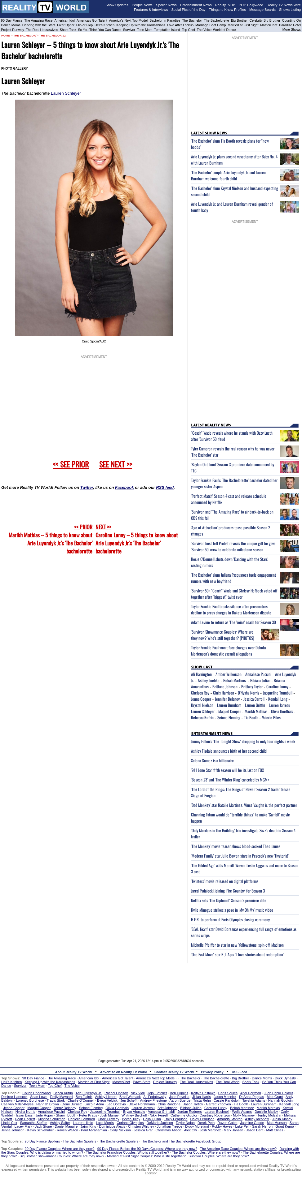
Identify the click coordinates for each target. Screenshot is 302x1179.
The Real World (227, 1082)
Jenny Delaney (65, 1108)
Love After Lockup (180, 25)
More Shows (291, 29)
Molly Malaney (244, 1115)
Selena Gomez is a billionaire (212, 760)
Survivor (129, 30)
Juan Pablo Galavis (278, 1093)
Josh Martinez (210, 1130)
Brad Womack (130, 1097)
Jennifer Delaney (227, 699)
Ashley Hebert (106, 1097)
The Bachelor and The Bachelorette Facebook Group (181, 1141)
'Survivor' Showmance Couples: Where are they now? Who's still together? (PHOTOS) (222, 635)
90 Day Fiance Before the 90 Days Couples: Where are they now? (147, 1149)
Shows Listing (290, 9)
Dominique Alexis (112, 1126)
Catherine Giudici (184, 1115)
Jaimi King (88, 1126)
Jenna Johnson (12, 1130)
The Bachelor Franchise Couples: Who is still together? (127, 1152)
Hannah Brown (47, 1104)
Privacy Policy (212, 1072)
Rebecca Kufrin (202, 717)
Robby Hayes (222, 1126)
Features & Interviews (151, 9)
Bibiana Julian (260, 680)
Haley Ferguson (202, 1119)
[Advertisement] (151, 1006)
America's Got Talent (92, 20)
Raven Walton (67, 1130)
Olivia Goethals (282, 711)
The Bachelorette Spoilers (119, 1141)
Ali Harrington (201, 674)
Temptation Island (167, 30)
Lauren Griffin (255, 705)
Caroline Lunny (277, 686)
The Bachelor (192, 20)
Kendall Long (277, 699)
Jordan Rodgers (189, 1111)
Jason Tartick (193, 1104)
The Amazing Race (38, 20)
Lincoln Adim (94, 1104)
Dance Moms (10, 25)
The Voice (204, 30)
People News (142, 5)
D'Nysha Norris (248, 693)
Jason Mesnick (225, 1097)
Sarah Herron (262, 1126)
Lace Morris (105, 1123)
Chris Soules (228, 1093)
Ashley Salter (60, 1123)
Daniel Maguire (66, 1126)
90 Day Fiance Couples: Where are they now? (60, 1149)
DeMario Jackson (160, 1123)
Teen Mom (145, 30)
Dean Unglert (25, 1119)
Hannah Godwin (280, 1100)
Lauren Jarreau (279, 705)
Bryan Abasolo (134, 1111)
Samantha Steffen (33, 1123)
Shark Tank (68, 30)
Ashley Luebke (209, 680)
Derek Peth (206, 1123)
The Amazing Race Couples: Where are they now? (238, 1149)
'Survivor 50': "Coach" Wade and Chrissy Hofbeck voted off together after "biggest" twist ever (234, 593)
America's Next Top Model (128, 20)
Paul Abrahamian (94, 1130)
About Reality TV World (73, 1072)
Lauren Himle (83, 1123)
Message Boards (262, 9)
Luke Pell (242, 1126)
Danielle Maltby (266, 1111)
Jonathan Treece (169, 1126)
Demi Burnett (72, 1104)
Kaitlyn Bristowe (203, 1093)
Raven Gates (227, 1123)
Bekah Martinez (234, 680)
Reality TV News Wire (284, 5)
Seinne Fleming (228, 717)
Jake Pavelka (179, 1097)
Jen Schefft (128, 1100)
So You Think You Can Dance (100, 30)
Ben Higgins (179, 1093)
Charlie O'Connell (81, 1100)
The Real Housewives (42, 30)
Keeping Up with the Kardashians (140, 25)
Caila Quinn (152, 1119)
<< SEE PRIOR (71, 464)
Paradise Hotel (290, 25)
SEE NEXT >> (115, 464)
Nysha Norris (25, 1111)
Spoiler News (166, 5)
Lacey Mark (23, 1126)
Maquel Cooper (229, 711)
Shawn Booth (66, 1115)
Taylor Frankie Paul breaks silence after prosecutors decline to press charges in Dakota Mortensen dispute (231, 609)
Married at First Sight (243, 25)
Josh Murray (109, 1115)
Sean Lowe (38, 1097)
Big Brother (239, 20)
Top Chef (188, 30)
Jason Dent (255, 1130)
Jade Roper (44, 1115)
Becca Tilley (131, 1119)
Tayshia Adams (253, 1100)
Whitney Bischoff (134, 1115)
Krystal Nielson (202, 705)
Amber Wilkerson (228, 674)
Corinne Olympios (130, 1123)
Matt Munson (277, 1123)
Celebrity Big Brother (265, 20)
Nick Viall (137, 1093)
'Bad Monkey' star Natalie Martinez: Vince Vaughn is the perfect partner (244, 805)
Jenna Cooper (201, 699)
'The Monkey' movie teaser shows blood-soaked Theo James (235, 846)
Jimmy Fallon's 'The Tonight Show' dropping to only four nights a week (243, 741)
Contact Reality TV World (174, 1072)
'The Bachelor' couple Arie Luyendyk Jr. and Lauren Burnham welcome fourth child (228, 175)
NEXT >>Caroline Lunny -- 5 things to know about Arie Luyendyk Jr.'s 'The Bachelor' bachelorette (136, 539)
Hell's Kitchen (104, 25)
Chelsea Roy (200, 693)
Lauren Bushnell (217, 1111)
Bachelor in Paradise (164, 20)
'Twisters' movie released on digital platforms (224, 881)
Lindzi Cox (9, 1123)
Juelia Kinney (282, 1119)
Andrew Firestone (153, 1100)
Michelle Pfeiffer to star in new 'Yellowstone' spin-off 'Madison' (237, 945)
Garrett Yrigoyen (218, 1104)
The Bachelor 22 (52, 35)
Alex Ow (190, 1130)
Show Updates (116, 5)
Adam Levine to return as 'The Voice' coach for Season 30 (233, 622)
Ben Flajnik (84, 1097)
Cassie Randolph (227, 1100)
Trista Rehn (202, 1100)
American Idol (64, 20)
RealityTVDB (225, 5)
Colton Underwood (36, 1093)
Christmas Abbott (168, 1130)
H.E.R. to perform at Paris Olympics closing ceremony (230, 919)
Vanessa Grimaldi (161, 1111)
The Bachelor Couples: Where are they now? (206, 1152)
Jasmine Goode (252, 1123)
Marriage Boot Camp (210, 25)
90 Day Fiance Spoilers (42, 1141)
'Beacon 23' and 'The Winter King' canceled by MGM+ (230, 780)
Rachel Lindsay (116, 1093)
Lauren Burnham (229, 705)
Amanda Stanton (229, 1119)
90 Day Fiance (11, 20)
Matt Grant (275, 1097)
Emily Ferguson (175, 1119)
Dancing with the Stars (39, 25)
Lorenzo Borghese (30, 1100)
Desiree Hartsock (14, 1097)
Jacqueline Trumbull (277, 693)
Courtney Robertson (215, 1115)
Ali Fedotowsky (154, 1097)
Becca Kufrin (63, 1093)
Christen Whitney (141, 1126)
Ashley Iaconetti (257, 1119)
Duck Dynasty (285, 1078)
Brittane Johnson (225, 686)
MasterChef (268, 25)
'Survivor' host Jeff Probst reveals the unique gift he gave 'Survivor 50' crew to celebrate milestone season (233, 546)
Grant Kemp (284, 1126)
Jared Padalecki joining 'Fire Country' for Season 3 (228, 891)
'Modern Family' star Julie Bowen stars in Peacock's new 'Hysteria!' (240, 856)
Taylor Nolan (185, 1123)
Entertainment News (196, 5)
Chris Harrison (223, 693)
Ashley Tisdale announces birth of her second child (229, 751)
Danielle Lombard (81, 1119)
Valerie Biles (271, 717)
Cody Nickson (120, 1130)
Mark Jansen (233, 1130)
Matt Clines (274, 1130)
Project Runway (12, 30)
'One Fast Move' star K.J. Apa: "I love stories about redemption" (237, 954)
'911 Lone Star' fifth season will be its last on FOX (227, 770)
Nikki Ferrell (159, 1115)
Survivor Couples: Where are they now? (219, 1156)
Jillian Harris (201, 1097)
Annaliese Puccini (258, 674)
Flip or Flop (84, 25)
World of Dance (224, 30)
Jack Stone (43, 1126)
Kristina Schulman (51, 1119)
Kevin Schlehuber (40, 1130)
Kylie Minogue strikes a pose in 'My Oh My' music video (232, 910)
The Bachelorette (216, 20)
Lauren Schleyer (66, 93)
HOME (5, 35)
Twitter (86, 487)
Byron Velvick (107, 1100)
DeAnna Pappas (251, 1097)
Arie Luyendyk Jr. (89, 1093)
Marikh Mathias (256, 711)
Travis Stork (56, 1100)
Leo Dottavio (116, 1104)
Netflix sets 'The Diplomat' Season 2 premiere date (228, 900)
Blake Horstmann (142, 1104)
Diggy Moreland (197, 1126)
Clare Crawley (108, 1119)
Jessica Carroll (253, 699)
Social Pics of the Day (188, 9)
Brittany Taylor (252, 686)
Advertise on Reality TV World (123, 1072)
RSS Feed (239, 1072)
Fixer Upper (65, 25)
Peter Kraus (88, 1115)
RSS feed (165, 487)
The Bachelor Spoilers (79, 1141)
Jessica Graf (143, 1130)
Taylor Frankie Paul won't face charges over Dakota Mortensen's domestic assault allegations (228, 650)
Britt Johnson (167, 1108)
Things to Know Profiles (227, 9)
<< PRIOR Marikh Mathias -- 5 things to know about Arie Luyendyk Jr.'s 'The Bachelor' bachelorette (50, 539)
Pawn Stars (141, 1082)
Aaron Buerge (179, 1100)
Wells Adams (242, 1111)
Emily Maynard (61, 1097)
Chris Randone (169, 1104)
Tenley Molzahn (269, 1115)
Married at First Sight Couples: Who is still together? (146, 1156)
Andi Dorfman (250, 1093)
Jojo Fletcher (157, 1093)
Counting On (291, 20)
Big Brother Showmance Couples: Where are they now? (62, 1156)
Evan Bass (24, 1115)
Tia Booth (251, 717)
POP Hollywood (251, 5)
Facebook (124, 487)
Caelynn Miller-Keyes (17, 1104)
